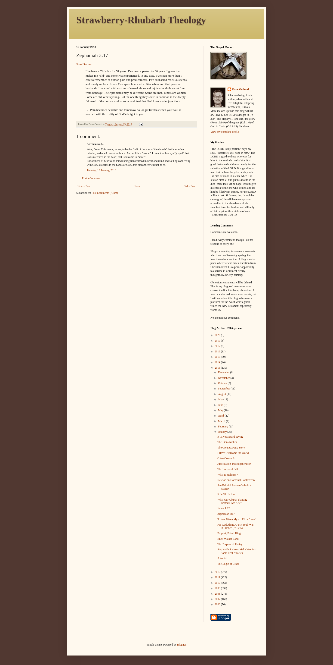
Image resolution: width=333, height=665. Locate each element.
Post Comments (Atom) (105, 192)
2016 (218, 351)
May (221, 410)
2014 (218, 362)
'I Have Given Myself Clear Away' (236, 519)
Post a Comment (91, 178)
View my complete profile (225, 131)
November (224, 378)
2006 (218, 604)
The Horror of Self (227, 469)
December (224, 372)
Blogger (181, 644)
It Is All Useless (226, 494)
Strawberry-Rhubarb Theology (141, 20)
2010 (218, 582)
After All (222, 558)
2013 (218, 367)
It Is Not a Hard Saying (230, 436)
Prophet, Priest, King (229, 533)
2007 (218, 599)
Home (137, 186)
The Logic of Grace (228, 563)
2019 (218, 340)
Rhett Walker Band (227, 538)
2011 (218, 577)
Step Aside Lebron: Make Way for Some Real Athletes (236, 551)
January (222, 431)
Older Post (189, 186)
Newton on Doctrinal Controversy (236, 480)
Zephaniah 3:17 (226, 513)
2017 (218, 346)
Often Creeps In (226, 458)
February (223, 426)
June (221, 405)
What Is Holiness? (227, 474)
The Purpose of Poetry (229, 544)
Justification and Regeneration (234, 463)
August (222, 394)
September (224, 388)
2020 (218, 335)
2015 (218, 356)
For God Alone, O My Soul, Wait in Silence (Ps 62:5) (235, 526)
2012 (218, 572)
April (221, 415)
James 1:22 (223, 508)
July (220, 399)
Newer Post (83, 186)
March (222, 421)
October (223, 383)
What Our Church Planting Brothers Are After (232, 501)
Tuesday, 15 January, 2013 (101, 170)
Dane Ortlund (240, 89)
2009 (218, 588)
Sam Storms (83, 64)
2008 (218, 593)
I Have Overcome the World (233, 453)
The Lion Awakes (227, 442)
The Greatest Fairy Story (231, 447)
